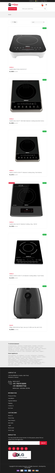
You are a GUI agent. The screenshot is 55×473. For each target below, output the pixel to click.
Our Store (10, 408)
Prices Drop (11, 418)
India (37, 1)
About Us (10, 415)
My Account (11, 428)
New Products (11, 420)
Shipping (10, 403)
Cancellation (11, 398)
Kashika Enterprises (23, 466)
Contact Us (31, 1)
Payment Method (12, 401)
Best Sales (10, 423)
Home (9, 14)
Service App (11, 430)
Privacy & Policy (12, 396)
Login (9, 425)
